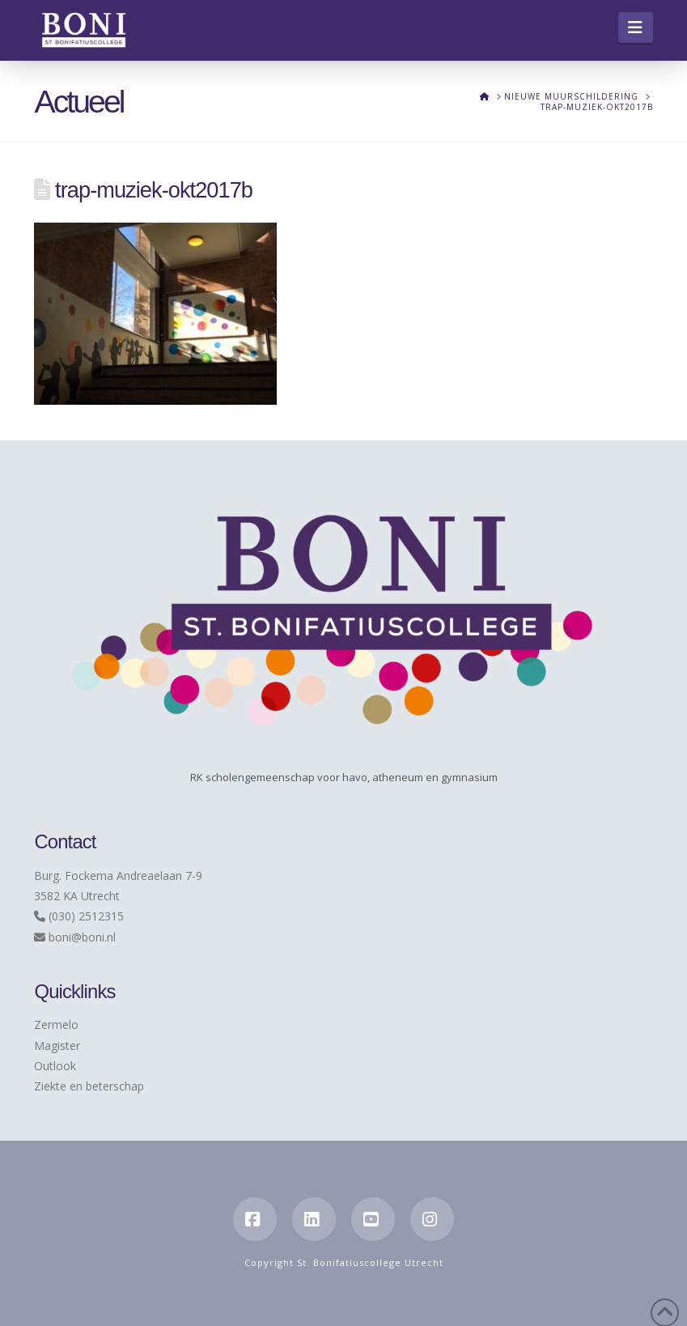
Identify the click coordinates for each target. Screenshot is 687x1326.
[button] (635, 27)
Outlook (55, 1065)
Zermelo (56, 1024)
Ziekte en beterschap (89, 1086)
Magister (57, 1045)
